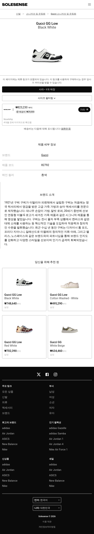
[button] (89, 4)
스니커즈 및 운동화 (35, 14)
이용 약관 (47, 521)
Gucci (44, 155)
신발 (18, 14)
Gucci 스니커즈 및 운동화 (63, 14)
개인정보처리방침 (47, 527)
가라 (84, 109)
